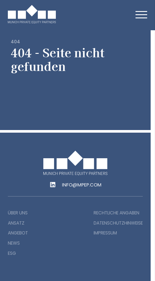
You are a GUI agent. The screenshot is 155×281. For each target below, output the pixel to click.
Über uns (18, 213)
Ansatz (16, 223)
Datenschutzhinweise (118, 223)
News (14, 243)
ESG (12, 253)
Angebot (18, 233)
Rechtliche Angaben (116, 213)
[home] (40, 14)
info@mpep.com (81, 185)
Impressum (105, 233)
